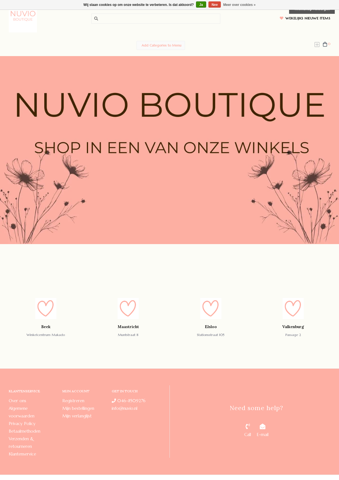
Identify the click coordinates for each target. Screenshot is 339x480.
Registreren (73, 400)
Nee (215, 5)
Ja (201, 5)
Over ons (17, 400)
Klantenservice (22, 454)
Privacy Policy (22, 423)
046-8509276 (129, 400)
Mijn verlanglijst (77, 416)
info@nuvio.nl (124, 408)
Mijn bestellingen (78, 408)
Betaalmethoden (24, 431)
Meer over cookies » (239, 5)
